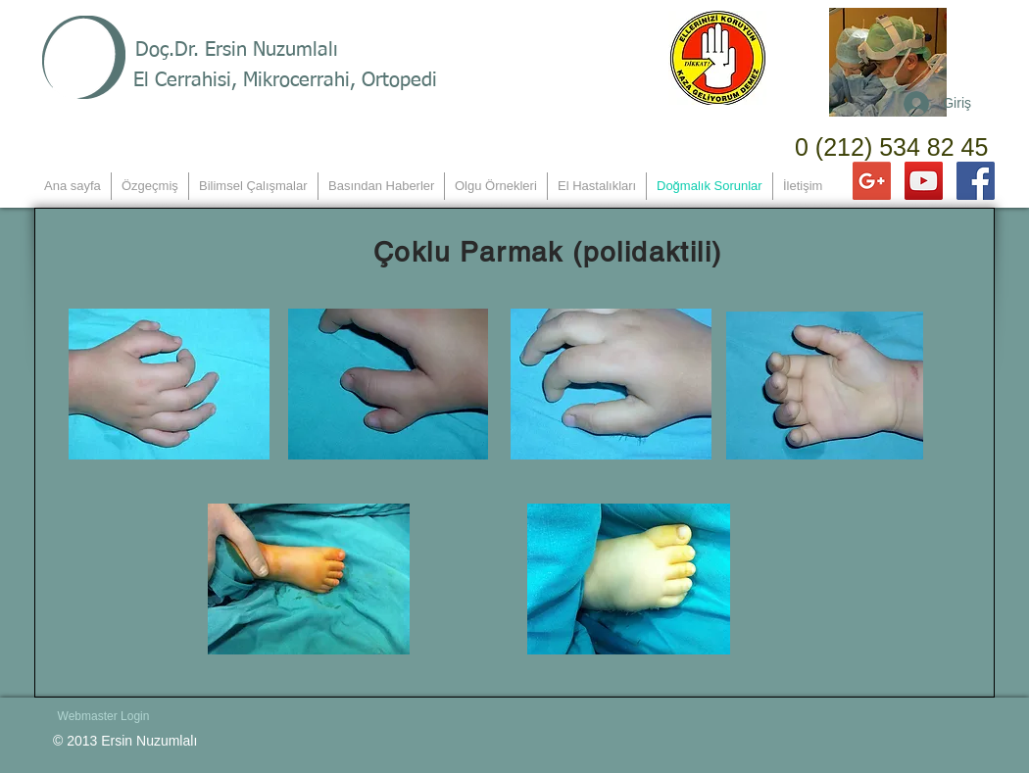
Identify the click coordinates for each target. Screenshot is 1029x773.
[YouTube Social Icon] (924, 181)
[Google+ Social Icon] (872, 181)
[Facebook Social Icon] (975, 181)
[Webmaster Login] (103, 716)
